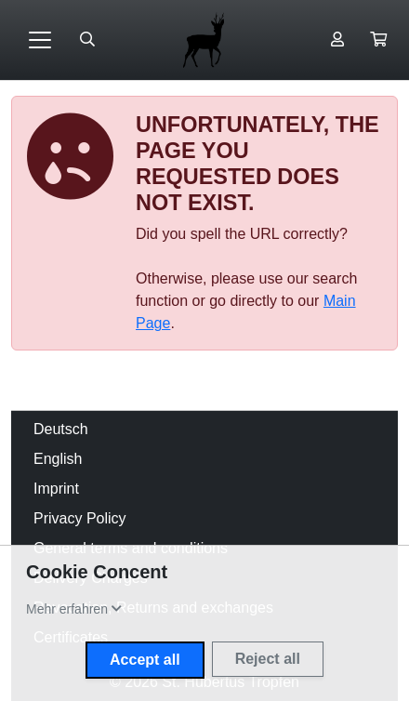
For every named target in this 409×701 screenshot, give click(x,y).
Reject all (267, 659)
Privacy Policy (79, 518)
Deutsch (60, 429)
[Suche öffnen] (87, 40)
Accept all (145, 660)
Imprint (56, 488)
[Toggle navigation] (40, 40)
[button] (378, 40)
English (57, 459)
